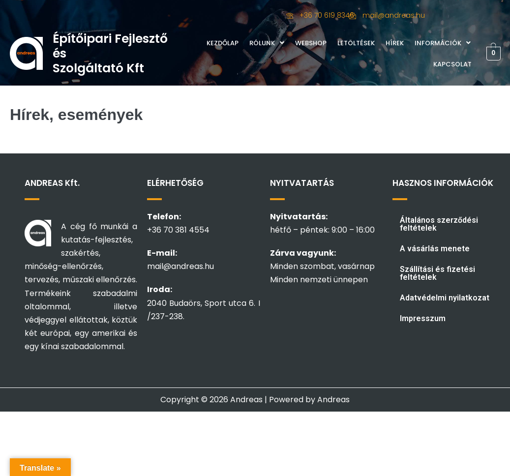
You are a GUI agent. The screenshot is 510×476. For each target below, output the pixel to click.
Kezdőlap (223, 43)
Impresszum (423, 318)
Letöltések (356, 43)
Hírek (395, 43)
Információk (443, 43)
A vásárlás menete (435, 248)
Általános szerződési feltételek (439, 224)
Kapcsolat (452, 64)
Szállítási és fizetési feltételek (437, 273)
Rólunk (266, 43)
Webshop (311, 43)
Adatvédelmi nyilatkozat (444, 297)
